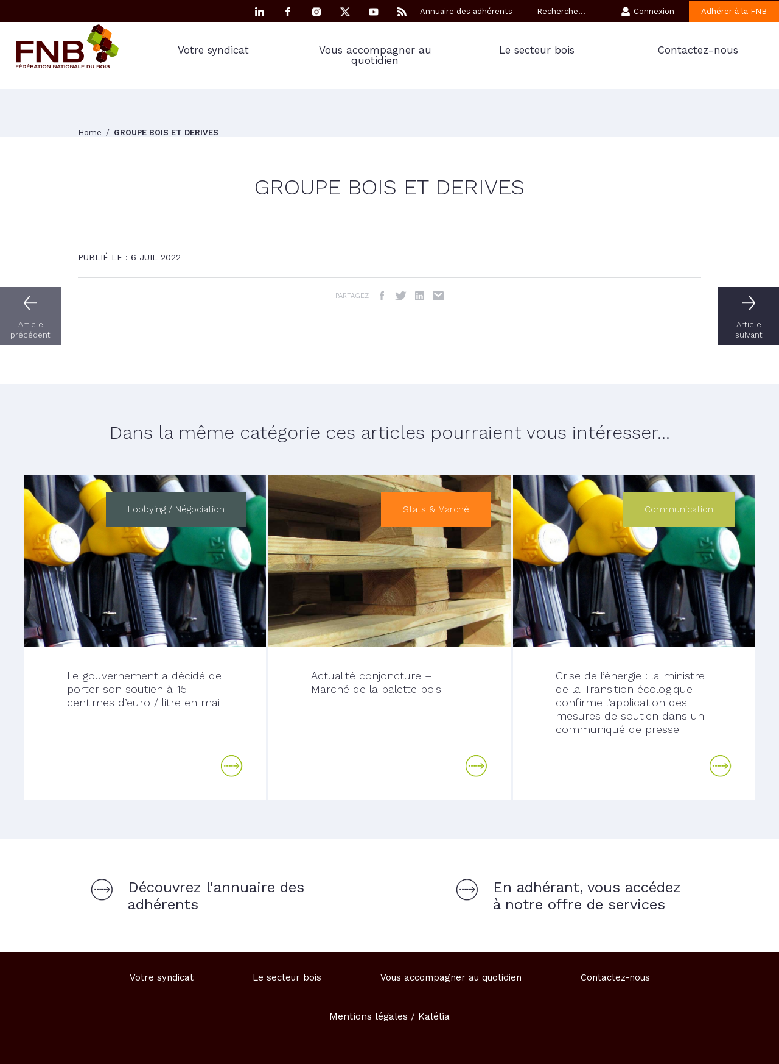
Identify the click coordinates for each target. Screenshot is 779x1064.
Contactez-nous (698, 50)
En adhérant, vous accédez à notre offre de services (587, 896)
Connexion (654, 11)
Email (438, 295)
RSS (402, 11)
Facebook (287, 11)
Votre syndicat (213, 50)
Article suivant (749, 329)
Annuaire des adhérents (466, 11)
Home (91, 132)
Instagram (316, 11)
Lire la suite (232, 766)
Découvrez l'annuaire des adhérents (216, 896)
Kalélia (434, 1016)
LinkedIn (419, 295)
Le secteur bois (537, 50)
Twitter (401, 295)
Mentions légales (368, 1016)
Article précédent (30, 329)
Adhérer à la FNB (734, 11)
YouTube (373, 11)
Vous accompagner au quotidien (375, 55)
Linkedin (259, 11)
